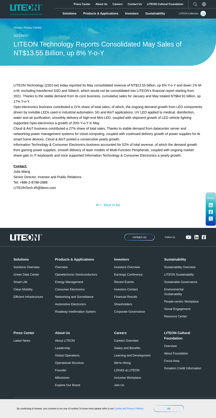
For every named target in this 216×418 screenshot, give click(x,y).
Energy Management (69, 282)
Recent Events (124, 282)
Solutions (69, 13)
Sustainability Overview (180, 267)
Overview (61, 267)
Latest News (22, 340)
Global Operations (67, 355)
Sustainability (155, 13)
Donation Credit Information (182, 368)
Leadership (62, 348)
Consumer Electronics (70, 289)
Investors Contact (126, 289)
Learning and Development (132, 355)
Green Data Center (26, 274)
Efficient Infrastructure (28, 296)
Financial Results (125, 296)
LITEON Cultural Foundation (165, 4)
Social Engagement (177, 309)
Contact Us (135, 4)
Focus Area (172, 361)
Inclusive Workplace (127, 377)
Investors (132, 13)
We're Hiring (122, 363)
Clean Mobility (23, 289)
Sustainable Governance (180, 282)
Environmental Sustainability (174, 292)
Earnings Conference (128, 274)
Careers (118, 4)
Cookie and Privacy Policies (128, 408)
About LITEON (65, 340)
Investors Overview (127, 267)
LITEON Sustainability (179, 274)
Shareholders (123, 304)
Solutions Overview (26, 267)
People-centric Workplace (181, 301)
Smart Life (20, 282)
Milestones (62, 377)
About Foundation (176, 353)
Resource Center (175, 316)
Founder (60, 370)
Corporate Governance (129, 311)
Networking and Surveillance (74, 296)
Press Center (82, 4)
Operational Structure (69, 363)
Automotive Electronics (70, 304)
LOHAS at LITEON (127, 370)
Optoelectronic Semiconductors (76, 274)
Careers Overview (126, 340)
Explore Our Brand (67, 385)
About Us (101, 4)
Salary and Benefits (127, 348)
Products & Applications (100, 13)
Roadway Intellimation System (75, 311)
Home (18, 27)
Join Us (119, 385)
